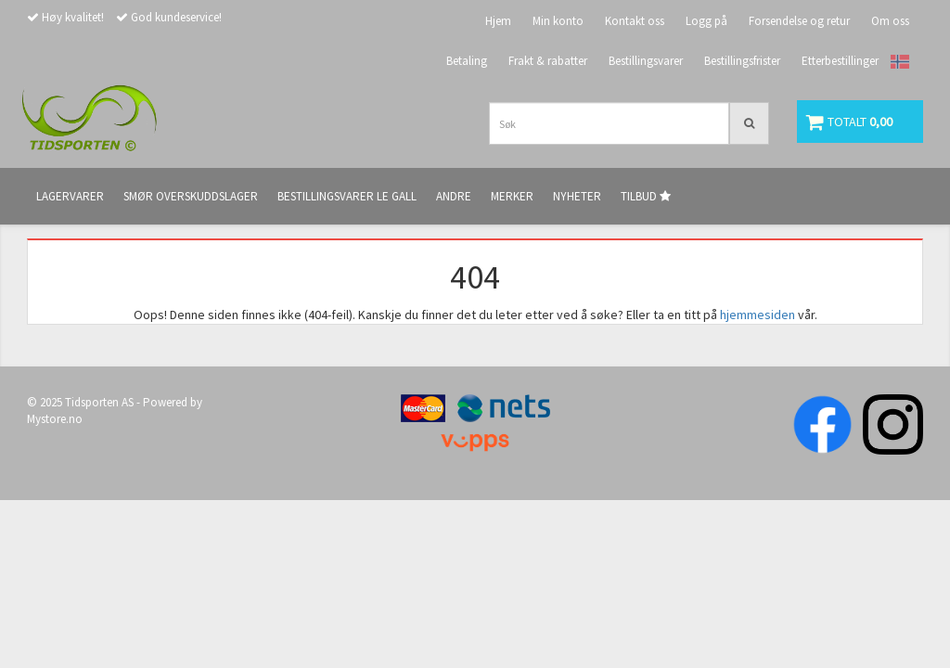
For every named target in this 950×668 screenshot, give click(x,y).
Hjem (498, 21)
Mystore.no (55, 419)
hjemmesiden (757, 314)
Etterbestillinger (840, 61)
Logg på (706, 21)
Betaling (466, 61)
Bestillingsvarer (646, 61)
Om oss (890, 21)
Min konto (558, 21)
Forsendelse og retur (799, 21)
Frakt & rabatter (547, 61)
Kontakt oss (634, 21)
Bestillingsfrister (742, 61)
